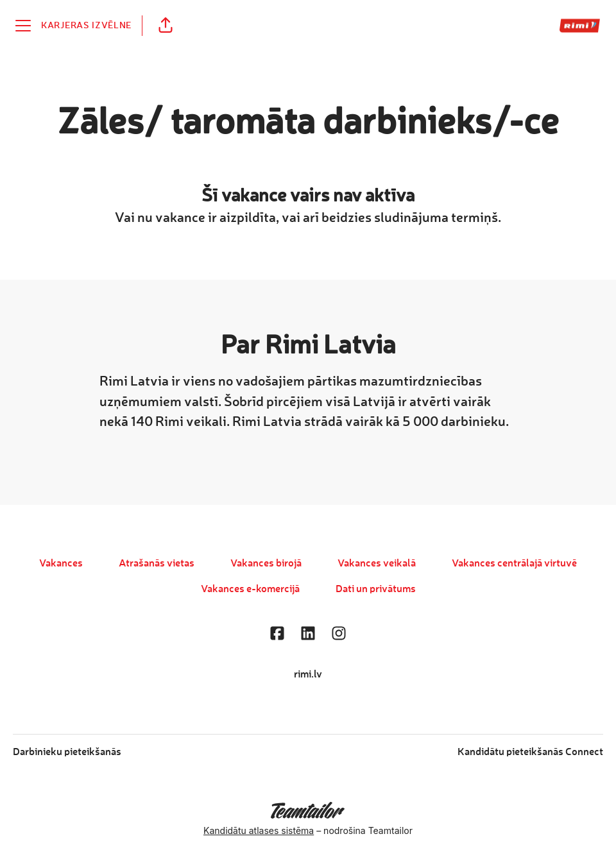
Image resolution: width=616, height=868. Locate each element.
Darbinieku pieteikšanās (67, 752)
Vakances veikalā (377, 564)
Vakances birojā (266, 564)
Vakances (61, 564)
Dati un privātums (376, 589)
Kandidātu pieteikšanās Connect (530, 752)
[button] (166, 26)
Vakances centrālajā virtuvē (514, 564)
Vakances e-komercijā (250, 589)
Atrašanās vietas (156, 564)
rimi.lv (308, 675)
